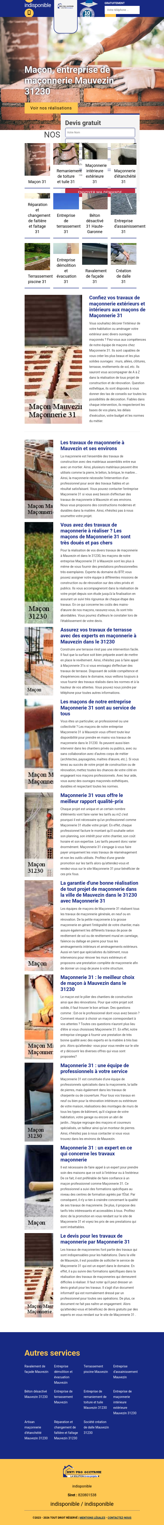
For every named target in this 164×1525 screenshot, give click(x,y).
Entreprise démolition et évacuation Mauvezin (63, 1374)
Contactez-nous (119, 1517)
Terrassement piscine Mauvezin (96, 1369)
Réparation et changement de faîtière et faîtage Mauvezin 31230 (66, 1430)
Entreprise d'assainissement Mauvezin (125, 1371)
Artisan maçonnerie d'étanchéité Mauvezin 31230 (36, 1430)
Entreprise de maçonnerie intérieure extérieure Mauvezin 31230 (124, 1402)
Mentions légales (92, 1517)
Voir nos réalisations (51, 108)
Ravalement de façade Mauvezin (37, 1369)
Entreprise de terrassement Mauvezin (63, 1397)
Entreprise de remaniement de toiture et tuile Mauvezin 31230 (95, 1399)
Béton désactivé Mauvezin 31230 (36, 1394)
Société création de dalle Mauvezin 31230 (96, 1427)
